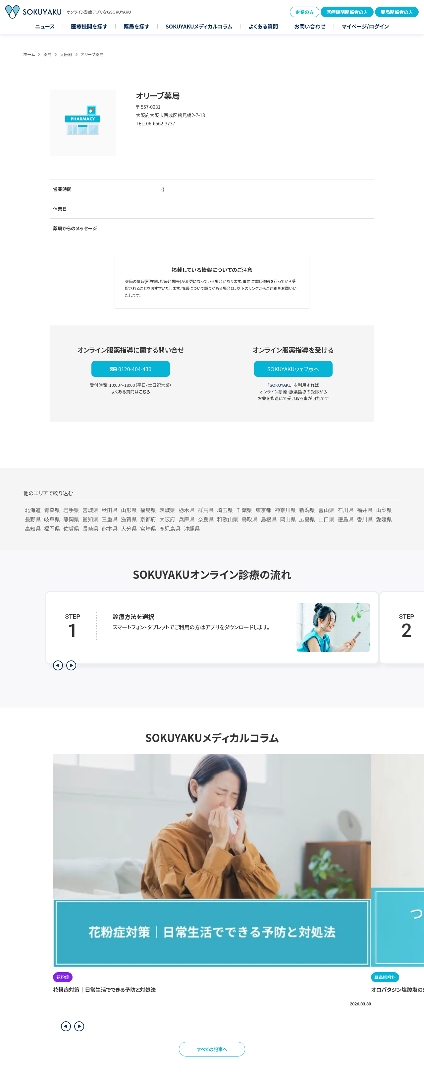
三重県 (110, 519)
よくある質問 (263, 26)
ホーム (29, 54)
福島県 (148, 510)
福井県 (365, 510)
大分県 (129, 528)
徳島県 (345, 519)
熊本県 (110, 528)
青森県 (52, 510)
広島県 (307, 519)
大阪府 (66, 54)
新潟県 (307, 510)
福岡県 (52, 528)
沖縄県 (192, 528)
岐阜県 (52, 519)
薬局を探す (136, 26)
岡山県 (288, 519)
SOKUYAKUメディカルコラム (199, 26)
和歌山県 (227, 519)
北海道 (33, 510)
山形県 (129, 510)
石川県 (345, 510)
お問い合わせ (309, 26)
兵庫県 (186, 519)
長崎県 (90, 528)
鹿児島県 (170, 528)
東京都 (263, 510)
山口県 (326, 519)
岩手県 (71, 510)
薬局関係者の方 (397, 12)
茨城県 (167, 510)
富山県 (326, 510)
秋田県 (110, 510)
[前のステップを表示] (58, 665)
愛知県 (90, 519)
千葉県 (244, 510)
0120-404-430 (134, 369)
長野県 (33, 519)
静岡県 (71, 519)
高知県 (33, 528)
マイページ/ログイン (365, 26)
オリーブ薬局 (91, 54)
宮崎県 (148, 528)
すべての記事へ (212, 1049)
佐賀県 (71, 528)
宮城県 (90, 510)
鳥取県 (249, 519)
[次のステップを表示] (71, 665)
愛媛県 (384, 519)
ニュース (45, 26)
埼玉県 (225, 510)
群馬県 (206, 510)
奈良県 (206, 519)
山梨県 (384, 510)
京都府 (148, 519)
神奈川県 (285, 510)
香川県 (365, 519)
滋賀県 (129, 519)
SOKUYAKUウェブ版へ (293, 369)
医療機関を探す (89, 26)
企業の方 (304, 12)
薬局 (47, 54)
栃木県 (186, 510)
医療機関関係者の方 (347, 12)
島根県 (269, 519)
